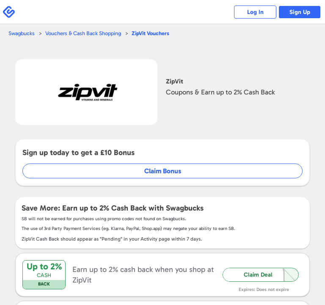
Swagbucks (21, 33)
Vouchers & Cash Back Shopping (83, 33)
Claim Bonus (162, 171)
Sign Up (299, 12)
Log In (255, 12)
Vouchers (150, 33)
